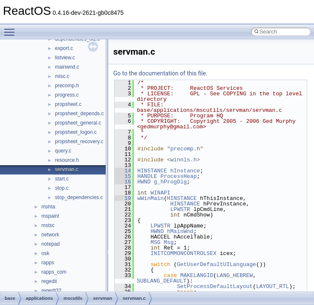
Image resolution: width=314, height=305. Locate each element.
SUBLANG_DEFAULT (161, 281)
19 (123, 198)
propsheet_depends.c (79, 113)
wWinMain (150, 198)
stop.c (61, 188)
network (50, 235)
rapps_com (53, 272)
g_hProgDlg (170, 182)
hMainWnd (180, 231)
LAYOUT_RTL (272, 286)
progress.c (67, 95)
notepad (50, 244)
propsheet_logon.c (76, 132)
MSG (155, 242)
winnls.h (183, 160)
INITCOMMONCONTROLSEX (183, 253)
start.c (62, 179)
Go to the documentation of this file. (160, 73)
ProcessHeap (179, 176)
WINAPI (160, 193)
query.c (63, 151)
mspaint (50, 216)
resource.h (67, 160)
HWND (143, 182)
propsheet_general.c (78, 123)
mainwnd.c (67, 67)
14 (123, 171)
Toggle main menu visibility (11, 28)
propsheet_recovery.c (79, 141)
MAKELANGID (196, 275)
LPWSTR (180, 209)
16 (123, 182)
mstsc (48, 225)
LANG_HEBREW (234, 275)
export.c (64, 48)
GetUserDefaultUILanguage (216, 264)
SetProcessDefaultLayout (215, 286)
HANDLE (147, 176)
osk (45, 253)
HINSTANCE (152, 171)
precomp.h (67, 86)
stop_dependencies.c (79, 197)
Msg (168, 242)
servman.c (66, 169)
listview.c (65, 58)
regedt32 (51, 291)
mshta (48, 207)
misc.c (62, 76)
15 (123, 176)
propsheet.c (68, 104)
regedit (49, 281)
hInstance (185, 171)
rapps (47, 263)
